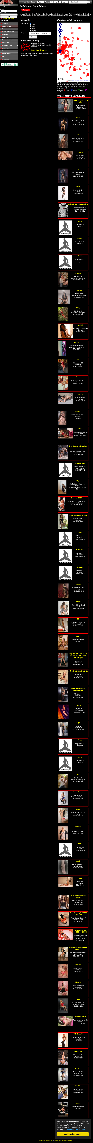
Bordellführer (6, 42)
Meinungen (5, 59)
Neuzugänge (5, 34)
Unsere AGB (57, 1140)
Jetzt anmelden (6, 26)
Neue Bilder (5, 37)
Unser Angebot (6, 53)
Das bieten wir (6, 29)
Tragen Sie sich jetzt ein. (39, 50)
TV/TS (34, 31)
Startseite (5, 23)
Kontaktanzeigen (7, 40)
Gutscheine (5, 51)
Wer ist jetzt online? (8, 31)
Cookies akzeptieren (72, 1134)
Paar (33, 29)
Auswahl (26, 10)
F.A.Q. (4, 56)
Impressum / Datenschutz (46, 1140)
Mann (33, 26)
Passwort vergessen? (9, 18)
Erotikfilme (5, 48)
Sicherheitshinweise (67, 1140)
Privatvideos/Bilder (7, 45)
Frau (33, 24)
